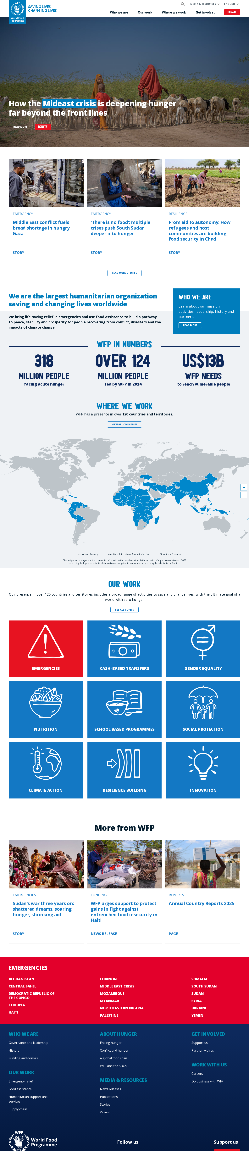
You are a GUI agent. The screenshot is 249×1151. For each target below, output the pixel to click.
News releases (110, 1089)
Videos (105, 1112)
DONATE (43, 127)
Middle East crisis (117, 986)
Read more (20, 126)
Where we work (174, 12)
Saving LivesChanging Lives (42, 9)
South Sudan (204, 986)
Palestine (109, 1015)
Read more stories (124, 273)
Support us (199, 1043)
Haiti (13, 1012)
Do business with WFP (207, 1081)
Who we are (119, 12)
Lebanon (108, 979)
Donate (232, 12)
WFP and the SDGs (113, 1066)
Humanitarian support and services (28, 1099)
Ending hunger (111, 1043)
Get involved (205, 12)
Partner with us (202, 1050)
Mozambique (112, 993)
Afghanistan (21, 979)
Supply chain (18, 1109)
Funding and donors (23, 1058)
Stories (105, 1104)
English (229, 4)
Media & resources (203, 4)
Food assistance (20, 1089)
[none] (124, 82)
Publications (109, 1097)
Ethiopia (17, 1005)
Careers (197, 1073)
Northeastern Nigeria (122, 1008)
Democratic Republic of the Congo (31, 995)
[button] (244, 487)
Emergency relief (21, 1081)
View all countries (124, 424)
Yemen (197, 1015)
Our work (145, 12)
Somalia (199, 979)
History (14, 1050)
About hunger (118, 1034)
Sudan (197, 993)
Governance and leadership (28, 1043)
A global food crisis (113, 1058)
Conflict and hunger (114, 1050)
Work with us (209, 1064)
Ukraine (199, 1008)
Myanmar (109, 1000)
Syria (196, 1000)
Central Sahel (22, 986)
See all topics (124, 609)
